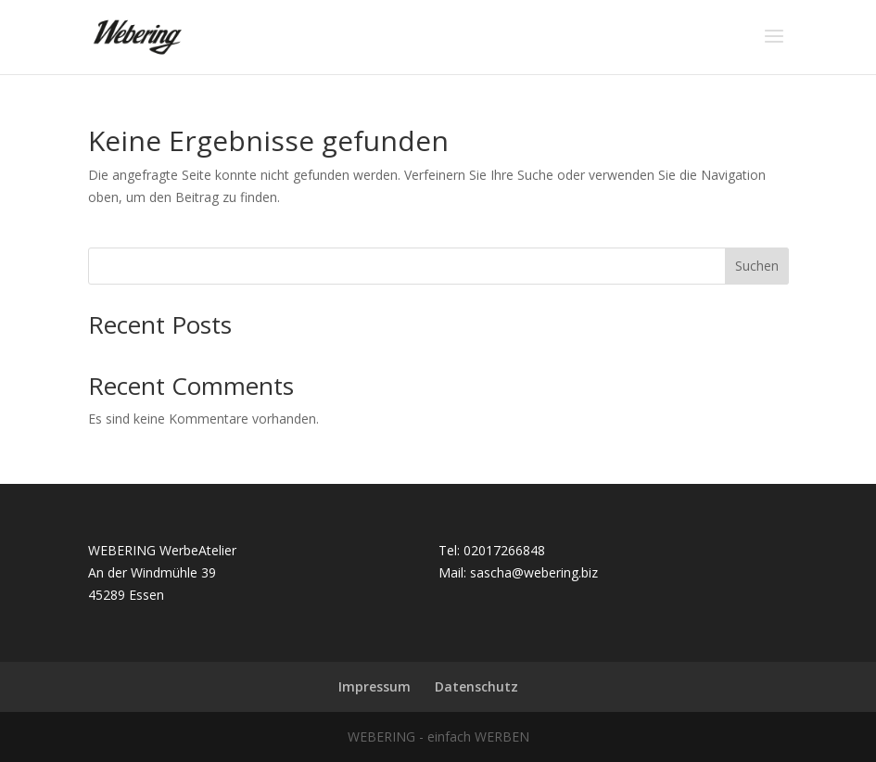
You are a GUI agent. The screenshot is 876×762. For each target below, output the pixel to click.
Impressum (374, 686)
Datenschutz (476, 686)
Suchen (757, 265)
